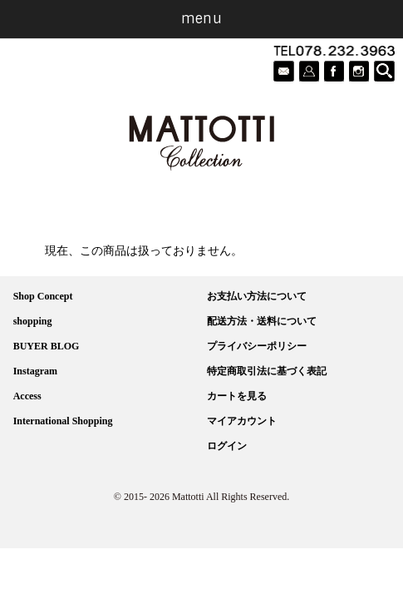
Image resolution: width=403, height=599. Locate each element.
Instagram (35, 371)
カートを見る (237, 396)
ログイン (227, 446)
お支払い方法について (257, 296)
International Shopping (63, 421)
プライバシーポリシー (257, 346)
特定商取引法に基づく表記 (267, 371)
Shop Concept (43, 296)
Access (27, 396)
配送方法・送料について (262, 321)
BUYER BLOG (46, 346)
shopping (32, 321)
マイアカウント (242, 421)
